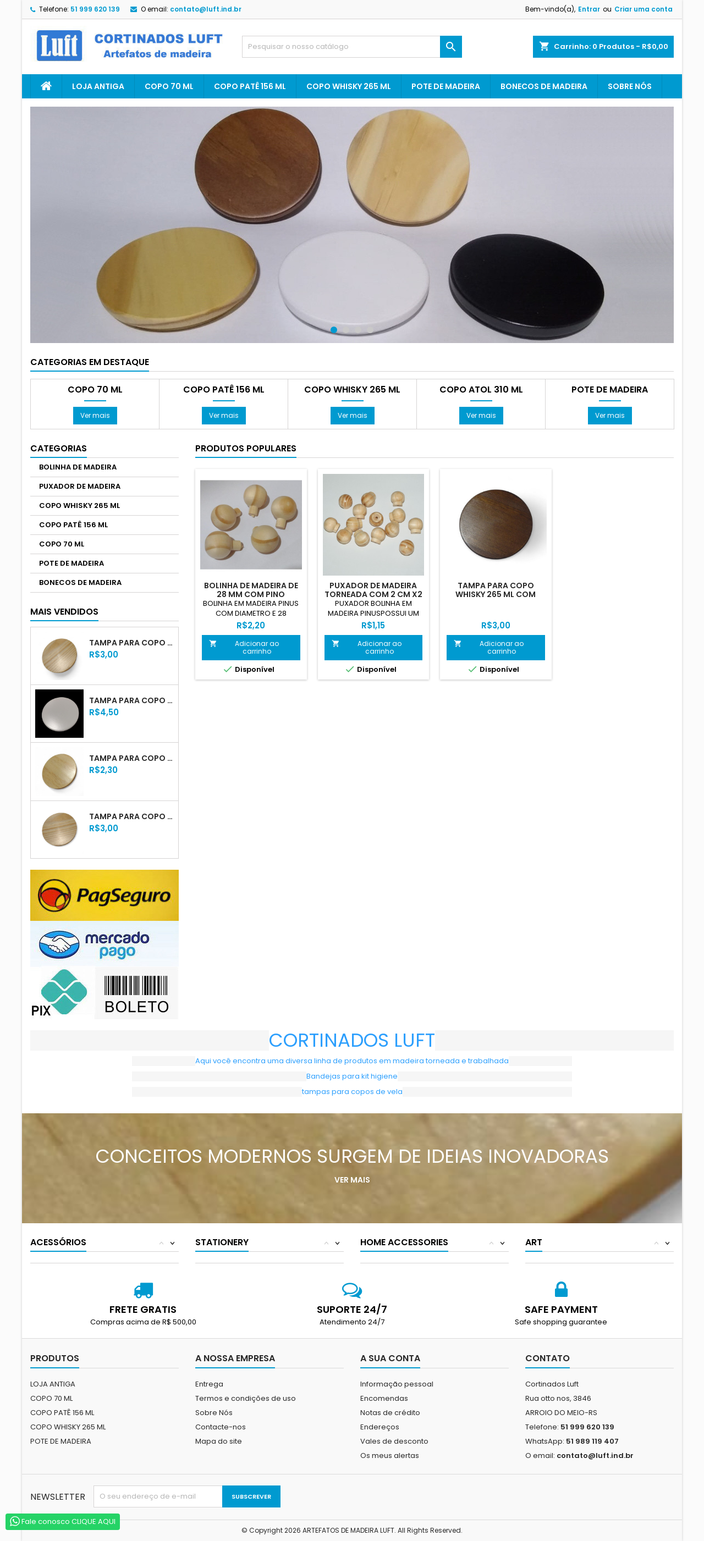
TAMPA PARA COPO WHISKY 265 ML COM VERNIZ (131, 642)
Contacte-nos (220, 1427)
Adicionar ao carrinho (244, 647)
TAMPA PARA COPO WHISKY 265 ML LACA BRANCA (131, 700)
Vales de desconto (394, 1441)
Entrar (589, 9)
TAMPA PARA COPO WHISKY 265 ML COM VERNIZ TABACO (495, 594)
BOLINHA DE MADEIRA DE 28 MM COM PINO (251, 590)
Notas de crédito (390, 1412)
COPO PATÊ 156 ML (250, 86)
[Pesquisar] (352, 47)
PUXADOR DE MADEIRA (79, 486)
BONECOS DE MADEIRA (544, 86)
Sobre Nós (630, 86)
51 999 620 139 (95, 9)
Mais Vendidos (64, 611)
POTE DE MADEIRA (445, 86)
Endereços (379, 1427)
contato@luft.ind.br (205, 9)
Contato (547, 1358)
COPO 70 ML (169, 86)
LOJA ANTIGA (98, 86)
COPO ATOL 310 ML (481, 389)
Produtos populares (245, 448)
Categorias (58, 448)
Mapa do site (218, 1441)
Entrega (209, 1384)
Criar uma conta (643, 9)
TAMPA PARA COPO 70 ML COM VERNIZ (131, 758)
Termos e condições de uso (245, 1398)
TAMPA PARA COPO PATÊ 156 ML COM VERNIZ (131, 816)
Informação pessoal (396, 1384)
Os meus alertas (389, 1455)
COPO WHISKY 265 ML (348, 86)
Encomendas (384, 1398)
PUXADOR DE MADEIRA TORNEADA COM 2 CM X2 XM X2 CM (373, 594)
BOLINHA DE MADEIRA (78, 467)
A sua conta (390, 1358)
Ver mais (95, 415)
